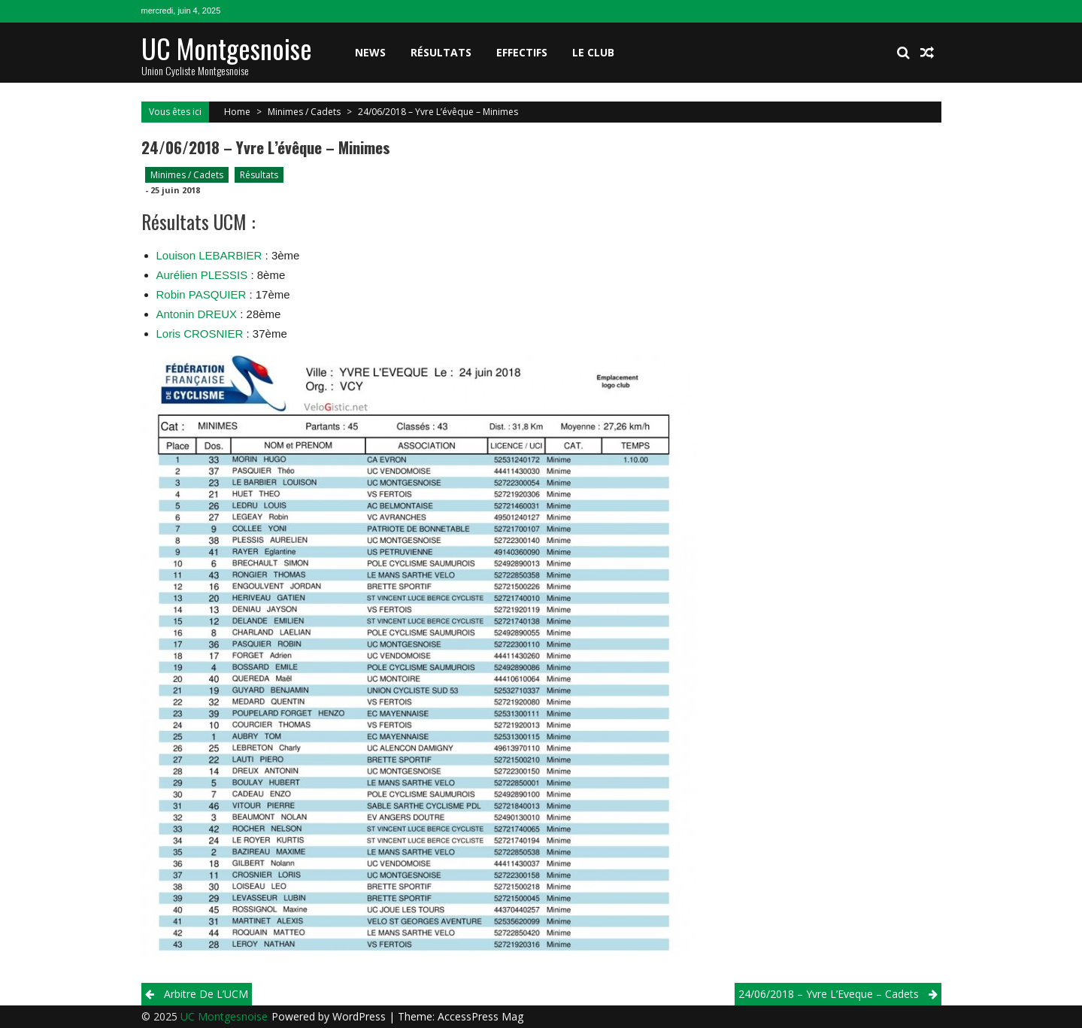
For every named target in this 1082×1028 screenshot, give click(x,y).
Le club (593, 52)
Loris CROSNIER (200, 333)
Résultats (441, 52)
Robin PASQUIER (201, 294)
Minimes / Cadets (304, 111)
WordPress (360, 1016)
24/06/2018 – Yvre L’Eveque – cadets (828, 994)
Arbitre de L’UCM (206, 994)
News (370, 52)
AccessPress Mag (480, 1016)
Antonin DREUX (197, 314)
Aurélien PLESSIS (202, 274)
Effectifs (521, 52)
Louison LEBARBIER (209, 255)
